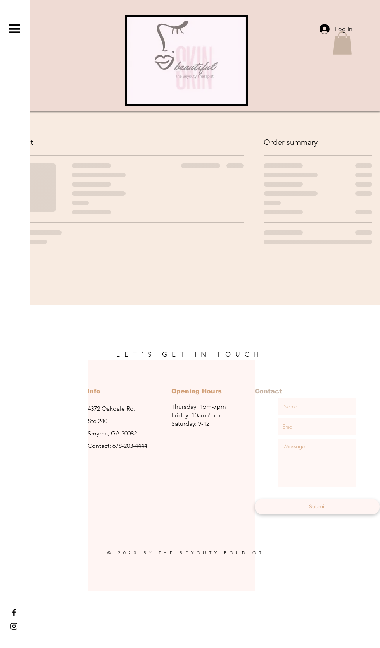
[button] (14, 28)
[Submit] (317, 506)
